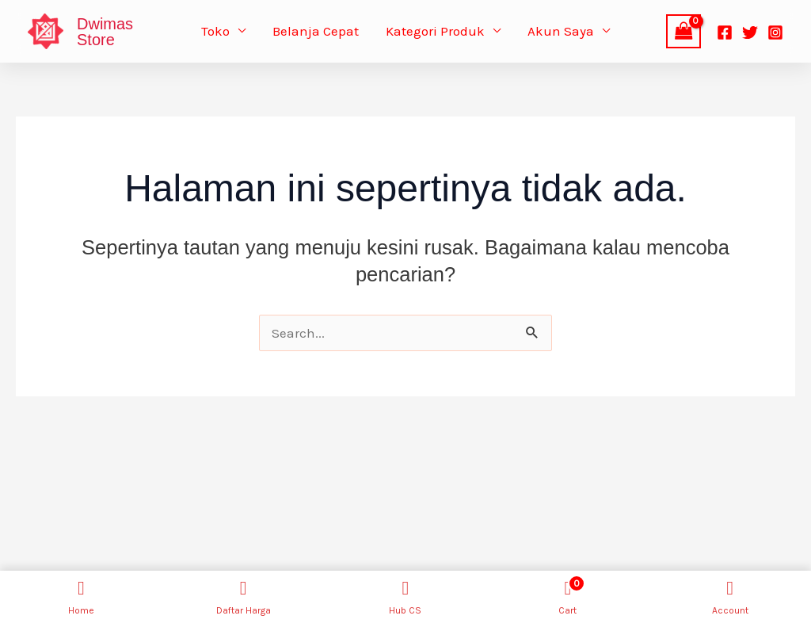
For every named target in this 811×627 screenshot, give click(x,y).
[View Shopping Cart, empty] (683, 31)
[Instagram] (775, 32)
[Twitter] (750, 32)
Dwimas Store (105, 31)
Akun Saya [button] (560, 31)
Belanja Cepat (315, 31)
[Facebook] (725, 32)
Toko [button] (215, 31)
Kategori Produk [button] (435, 31)
